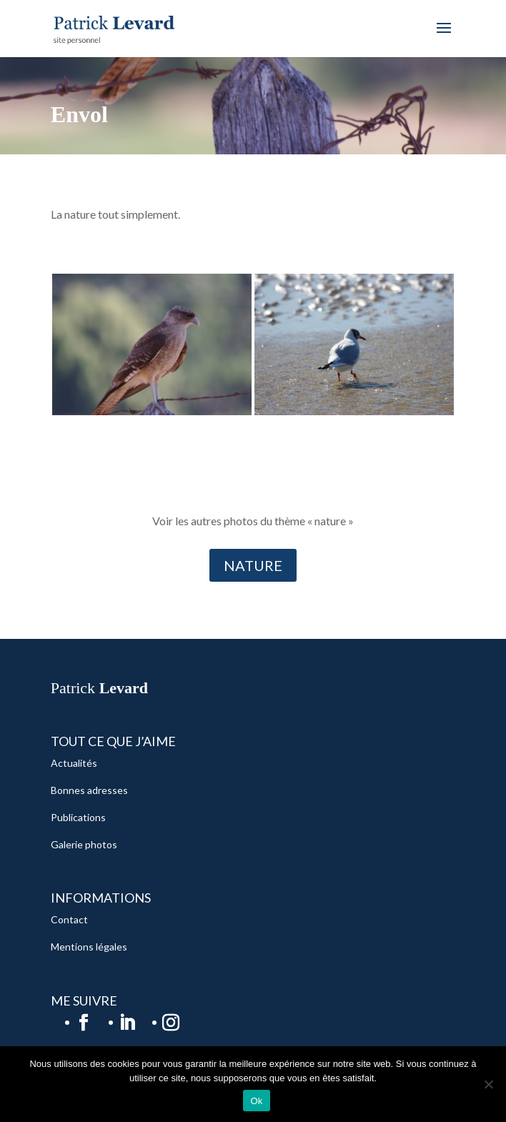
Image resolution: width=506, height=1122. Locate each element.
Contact (69, 919)
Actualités (74, 763)
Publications (78, 817)
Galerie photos (84, 844)
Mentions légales (89, 946)
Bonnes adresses (89, 790)
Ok (256, 1101)
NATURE (253, 565)
